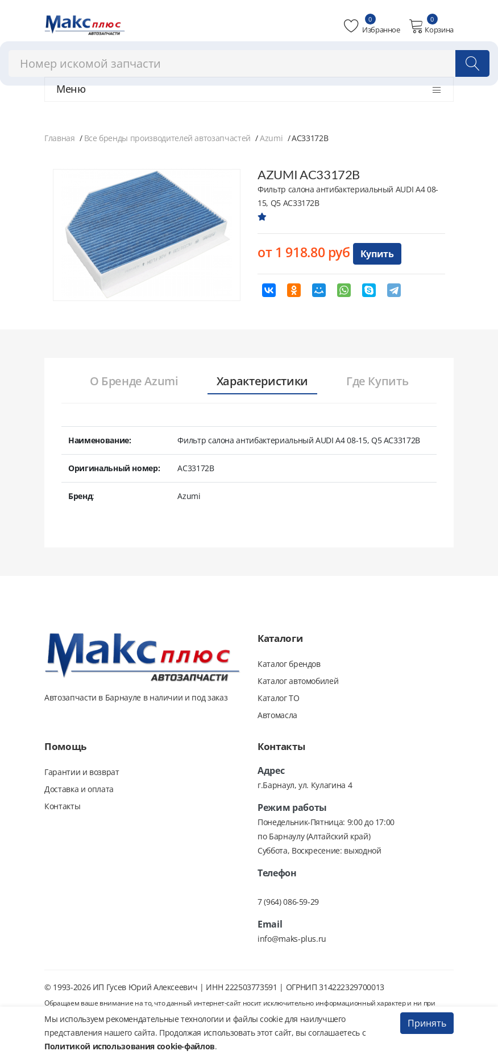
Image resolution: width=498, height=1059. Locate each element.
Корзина (431, 26)
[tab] (134, 381)
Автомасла (277, 715)
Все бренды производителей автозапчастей (167, 138)
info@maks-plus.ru (292, 938)
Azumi (271, 138)
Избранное (372, 26)
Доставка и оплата (79, 789)
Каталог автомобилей (298, 680)
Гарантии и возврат (81, 772)
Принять (427, 1023)
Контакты (62, 806)
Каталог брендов (289, 663)
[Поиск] (472, 63)
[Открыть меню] (436, 89)
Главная (59, 138)
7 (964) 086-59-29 (288, 901)
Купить (377, 254)
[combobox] (249, 63)
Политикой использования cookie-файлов (129, 1046)
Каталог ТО (279, 698)
